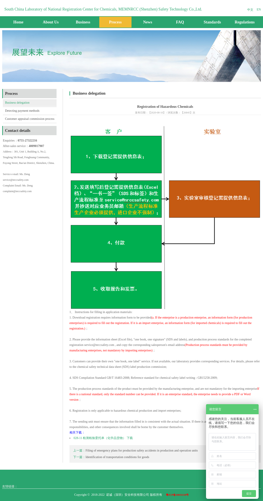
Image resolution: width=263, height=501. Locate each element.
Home (18, 22)
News (147, 22)
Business (83, 22)
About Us (51, 22)
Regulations (245, 22)
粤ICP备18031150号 (177, 494)
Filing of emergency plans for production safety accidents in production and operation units (141, 450)
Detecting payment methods (22, 110)
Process (115, 22)
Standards (212, 22)
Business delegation (17, 102)
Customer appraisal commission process (29, 118)
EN (259, 9)
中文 (250, 9)
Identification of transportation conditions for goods (117, 457)
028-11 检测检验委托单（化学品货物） (100, 438)
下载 (130, 438)
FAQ (180, 22)
